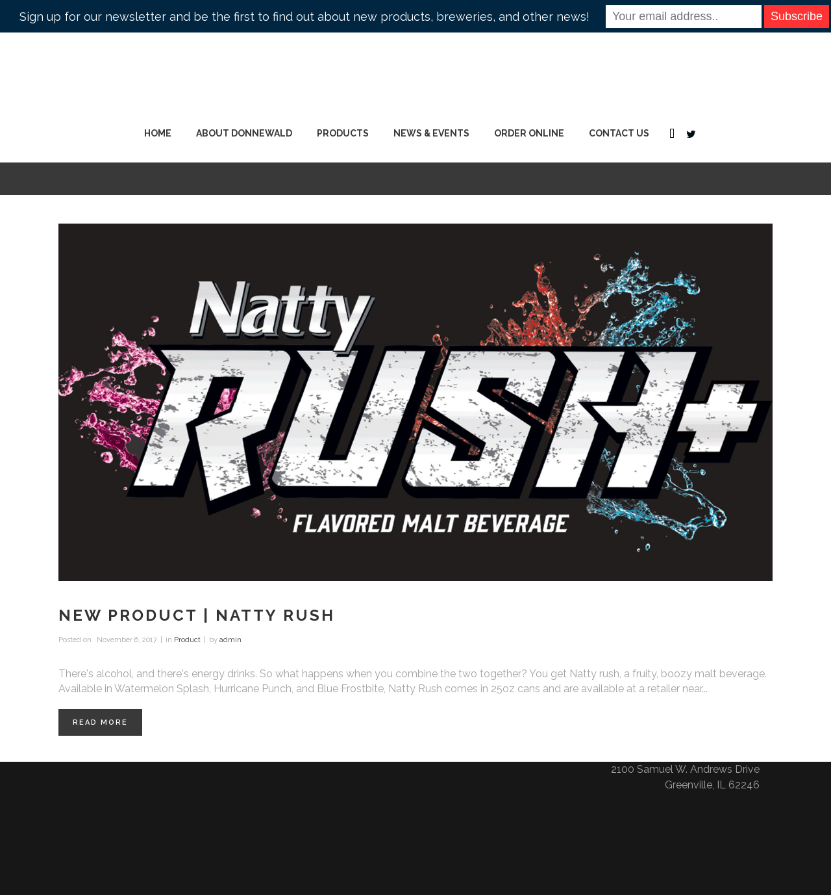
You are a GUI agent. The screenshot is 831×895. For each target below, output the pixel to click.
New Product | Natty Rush (196, 615)
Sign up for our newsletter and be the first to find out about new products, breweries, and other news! (304, 16)
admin (230, 640)
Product (187, 640)
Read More (100, 722)
